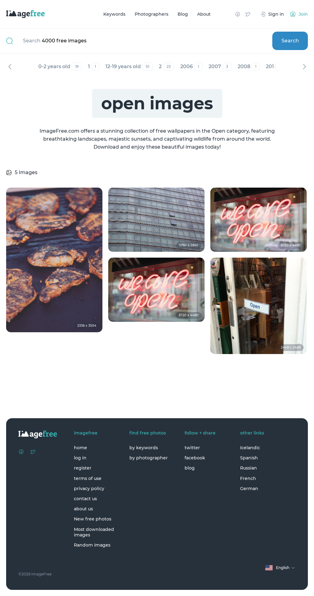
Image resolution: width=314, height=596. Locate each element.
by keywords (143, 447)
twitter (192, 447)
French (248, 478)
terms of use (87, 478)
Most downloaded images (94, 532)
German (249, 488)
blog (190, 468)
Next (304, 66)
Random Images (92, 545)
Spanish (249, 458)
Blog (183, 14)
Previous (9, 66)
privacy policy (89, 488)
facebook (195, 458)
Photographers (151, 14)
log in (80, 458)
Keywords (114, 14)
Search (290, 41)
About (204, 14)
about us (83, 509)
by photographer (148, 458)
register (82, 468)
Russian (248, 468)
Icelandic (250, 447)
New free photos (92, 519)
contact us (85, 498)
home (80, 447)
